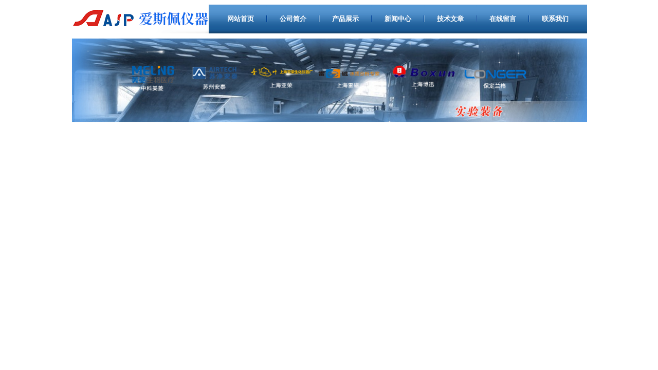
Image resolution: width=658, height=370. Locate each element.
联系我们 (555, 19)
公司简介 (293, 19)
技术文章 (450, 19)
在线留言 (502, 19)
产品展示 (345, 19)
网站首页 (240, 19)
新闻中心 (398, 19)
